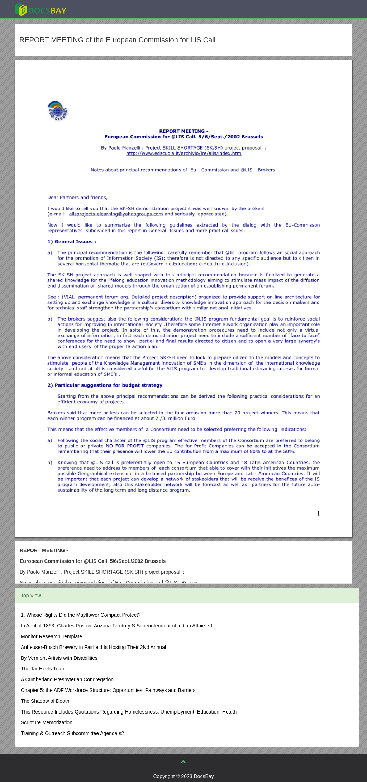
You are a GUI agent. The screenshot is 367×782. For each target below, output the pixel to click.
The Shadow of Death (45, 701)
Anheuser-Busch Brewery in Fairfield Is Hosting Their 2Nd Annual (93, 647)
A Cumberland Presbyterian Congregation (67, 679)
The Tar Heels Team (43, 669)
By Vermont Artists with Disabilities (59, 658)
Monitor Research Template (51, 636)
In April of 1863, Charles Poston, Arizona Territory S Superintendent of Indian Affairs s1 (117, 626)
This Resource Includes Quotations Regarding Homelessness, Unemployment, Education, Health (129, 712)
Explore (94, 9)
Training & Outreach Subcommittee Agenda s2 (72, 733)
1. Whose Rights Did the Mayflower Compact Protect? (81, 615)
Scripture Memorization (46, 722)
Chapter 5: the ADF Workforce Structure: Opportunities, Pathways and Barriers (108, 690)
